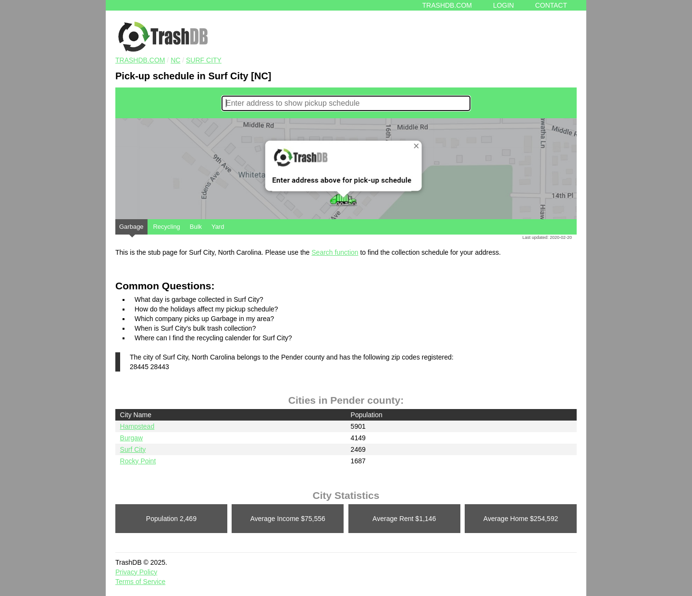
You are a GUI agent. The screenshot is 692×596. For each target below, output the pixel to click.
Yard (217, 226)
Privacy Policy (136, 572)
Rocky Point (138, 461)
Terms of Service (140, 581)
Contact (551, 5)
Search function (334, 252)
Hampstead (137, 426)
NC (175, 60)
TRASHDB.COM (140, 60)
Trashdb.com (447, 5)
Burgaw (131, 438)
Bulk (196, 226)
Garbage (131, 229)
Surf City (204, 60)
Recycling (166, 226)
